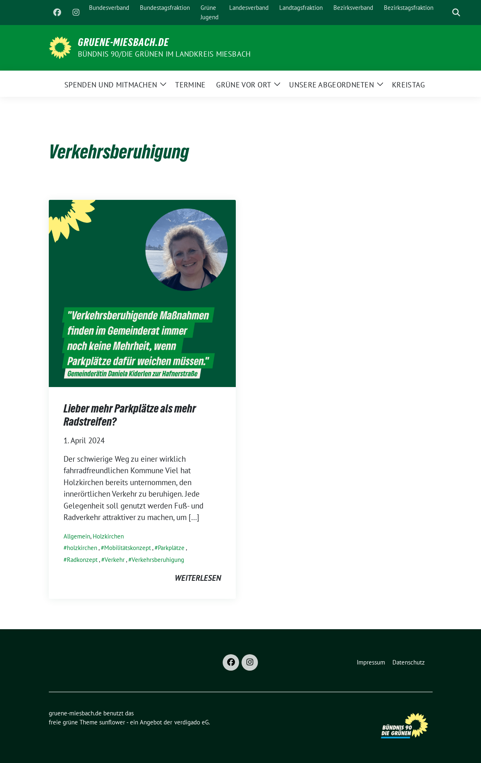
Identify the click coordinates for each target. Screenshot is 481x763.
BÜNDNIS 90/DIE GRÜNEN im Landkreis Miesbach (164, 54)
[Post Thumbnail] (142, 292)
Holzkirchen (108, 536)
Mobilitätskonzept (127, 548)
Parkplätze (171, 548)
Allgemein (77, 536)
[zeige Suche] (456, 12)
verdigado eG (191, 722)
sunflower (112, 722)
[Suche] (444, 12)
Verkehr (115, 560)
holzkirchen (82, 548)
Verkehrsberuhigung (158, 560)
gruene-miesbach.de (123, 42)
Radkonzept (82, 560)
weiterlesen (198, 578)
